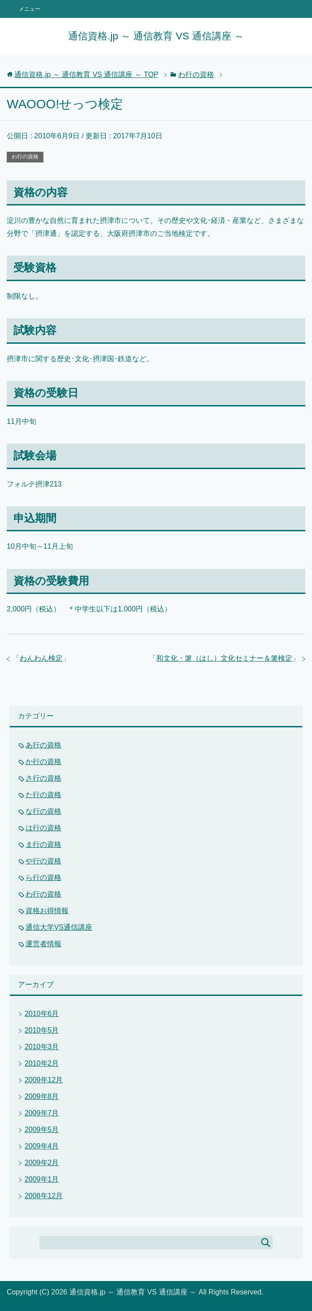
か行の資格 (43, 761)
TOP (86, 74)
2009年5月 (42, 1129)
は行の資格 (43, 828)
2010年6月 (42, 1013)
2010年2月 (42, 1063)
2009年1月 (42, 1179)
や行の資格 (43, 861)
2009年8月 (42, 1096)
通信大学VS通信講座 (59, 927)
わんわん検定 (41, 658)
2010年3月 (42, 1047)
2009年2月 (42, 1162)
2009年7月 (42, 1113)
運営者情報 (43, 944)
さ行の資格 (43, 778)
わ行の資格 (25, 157)
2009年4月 (42, 1146)
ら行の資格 (43, 877)
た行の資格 (43, 795)
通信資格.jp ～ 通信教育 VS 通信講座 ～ (156, 36)
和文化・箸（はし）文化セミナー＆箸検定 (224, 658)
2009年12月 (44, 1080)
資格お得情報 (47, 910)
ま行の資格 (43, 844)
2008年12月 (44, 1196)
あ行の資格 (43, 745)
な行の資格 (43, 811)
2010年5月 (42, 1030)
